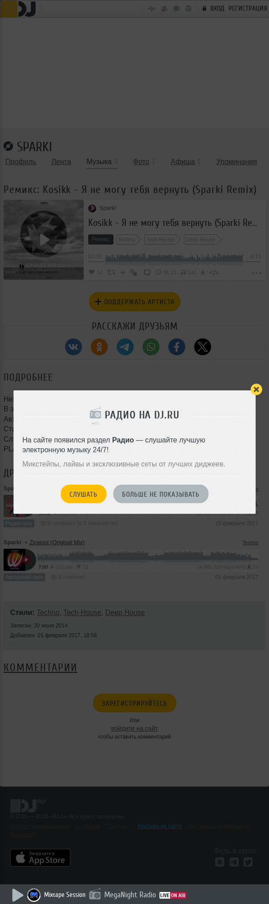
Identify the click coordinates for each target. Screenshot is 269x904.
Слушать (83, 494)
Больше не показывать (161, 494)
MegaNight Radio (130, 894)
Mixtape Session (65, 895)
